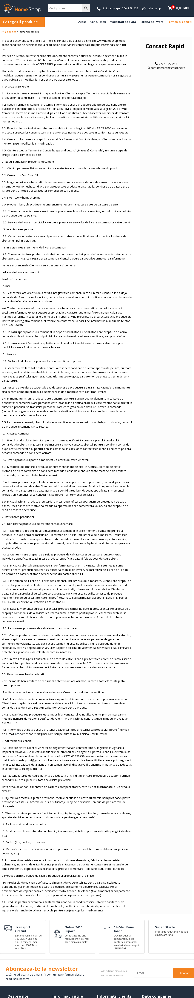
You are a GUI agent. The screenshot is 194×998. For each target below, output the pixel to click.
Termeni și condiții (179, 22)
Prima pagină (8, 31)
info (17, 734)
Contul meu (98, 22)
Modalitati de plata (123, 22)
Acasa (82, 22)
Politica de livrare (151, 22)
